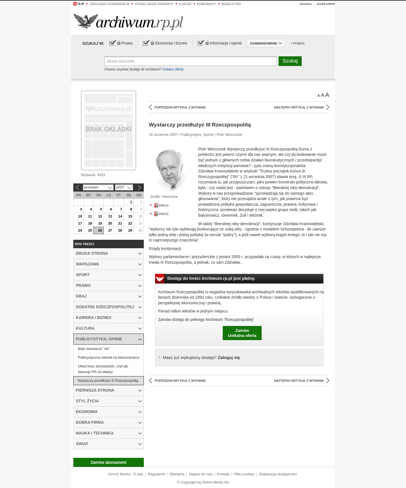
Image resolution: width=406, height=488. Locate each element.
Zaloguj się (201, 357)
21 (120, 223)
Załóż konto (326, 4)
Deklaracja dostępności (278, 474)
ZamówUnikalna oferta (242, 333)
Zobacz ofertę (173, 69)
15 (130, 216)
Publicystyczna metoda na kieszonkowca (108, 358)
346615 (161, 214)
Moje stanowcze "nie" (94, 349)
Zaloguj (305, 4)
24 (80, 230)
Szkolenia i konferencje (109, 4)
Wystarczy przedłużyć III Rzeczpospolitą (108, 381)
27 (110, 230)
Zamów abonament (109, 462)
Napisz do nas (200, 474)
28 (120, 230)
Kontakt (223, 474)
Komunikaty (206, 4)
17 (80, 223)
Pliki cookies (244, 474)
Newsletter (231, 4)
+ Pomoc (297, 43)
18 (90, 223)
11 (90, 216)
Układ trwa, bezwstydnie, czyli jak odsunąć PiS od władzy (103, 369)
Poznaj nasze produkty (154, 4)
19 (100, 223)
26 (100, 230)
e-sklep (185, 4)
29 (130, 230)
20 (110, 223)
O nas (138, 474)
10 (80, 216)
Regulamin (156, 474)
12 (100, 216)
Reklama (177, 474)
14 (120, 216)
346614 (161, 205)
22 (130, 223)
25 (90, 230)
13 (110, 216)
